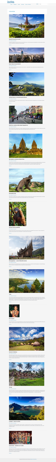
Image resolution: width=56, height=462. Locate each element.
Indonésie (11, 65)
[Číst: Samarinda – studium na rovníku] (20, 437)
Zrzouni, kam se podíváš (14, 227)
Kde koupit (22, 4)
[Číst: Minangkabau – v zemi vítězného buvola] (26, 247)
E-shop (11, 4)
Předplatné (15, 4)
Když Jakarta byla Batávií (15, 64)
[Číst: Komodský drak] (26, 180)
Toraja (10, 387)
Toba (10, 294)
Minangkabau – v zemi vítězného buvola (18, 260)
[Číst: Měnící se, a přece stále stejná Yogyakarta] (26, 114)
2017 (9, 65)
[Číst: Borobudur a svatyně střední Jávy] (25, 145)
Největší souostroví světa (14, 39)
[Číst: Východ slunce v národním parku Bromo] (26, 84)
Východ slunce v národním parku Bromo (18, 97)
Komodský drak (12, 193)
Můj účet (26, 4)
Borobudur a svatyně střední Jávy (16, 159)
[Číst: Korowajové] (14, 310)
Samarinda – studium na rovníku (16, 445)
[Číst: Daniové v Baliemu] (26, 338)
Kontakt (19, 4)
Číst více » (10, 45)
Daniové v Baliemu (13, 351)
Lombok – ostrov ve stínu (14, 421)
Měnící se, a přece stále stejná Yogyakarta (18, 125)
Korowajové (11, 318)
